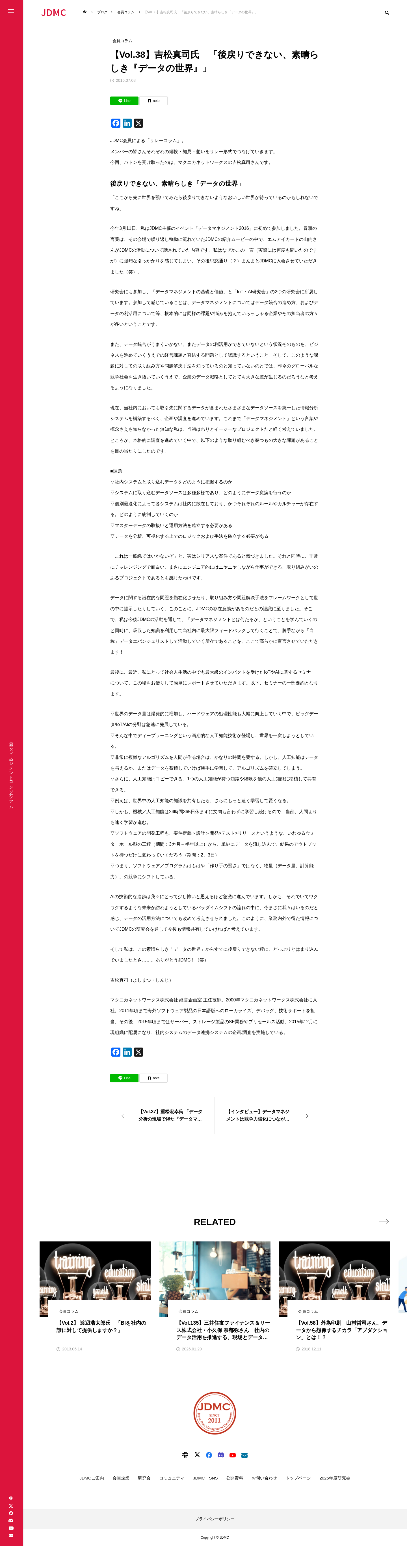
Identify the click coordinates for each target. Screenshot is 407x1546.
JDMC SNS (205, 1478)
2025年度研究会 (334, 1478)
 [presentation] (384, 1221)
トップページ (298, 1478)
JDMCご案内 (91, 1478)
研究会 (144, 1478)
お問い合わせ (264, 1478)
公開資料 (234, 1478)
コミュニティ (172, 1478)
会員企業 (120, 1478)
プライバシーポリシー (215, 1519)
